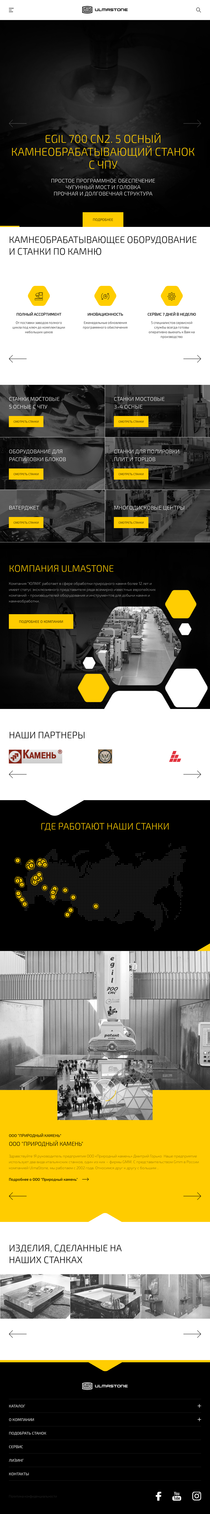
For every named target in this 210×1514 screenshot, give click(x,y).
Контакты (19, 1473)
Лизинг (16, 1460)
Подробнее (43, 1179)
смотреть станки (26, 421)
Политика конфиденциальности (33, 1496)
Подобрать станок (27, 1433)
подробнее (103, 219)
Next (192, 123)
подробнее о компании (41, 621)
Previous (18, 123)
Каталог (17, 1405)
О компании (21, 1419)
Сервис (16, 1446)
